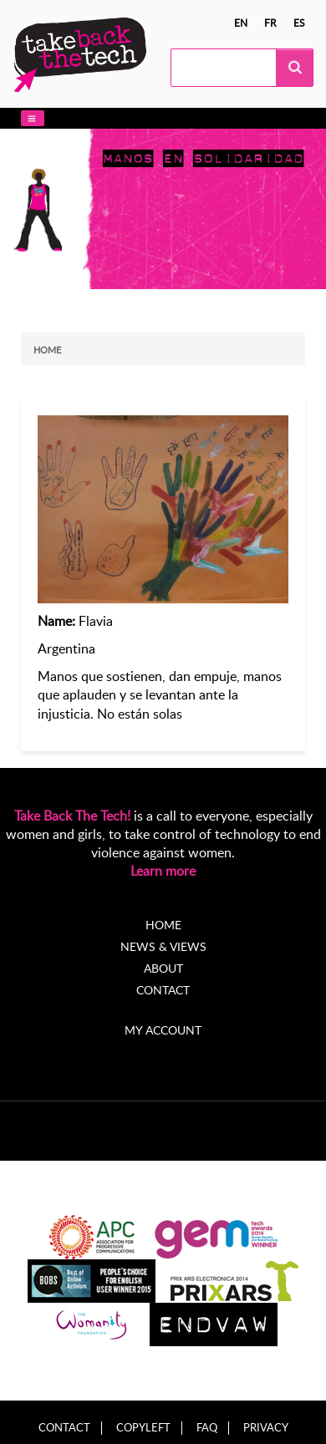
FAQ (206, 1427)
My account (163, 1030)
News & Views (163, 946)
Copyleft (143, 1427)
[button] (32, 118)
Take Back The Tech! (72, 815)
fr (270, 22)
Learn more (163, 871)
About (163, 968)
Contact (163, 990)
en (240, 22)
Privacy (265, 1427)
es (299, 22)
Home (47, 349)
